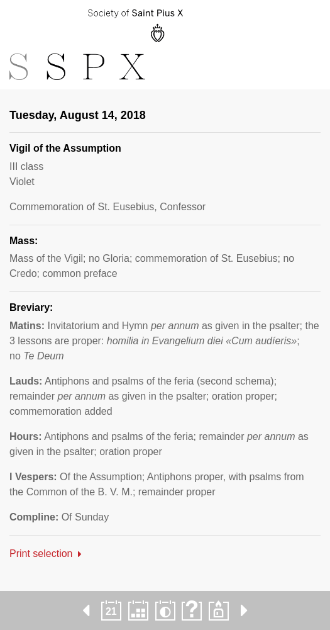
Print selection (41, 553)
